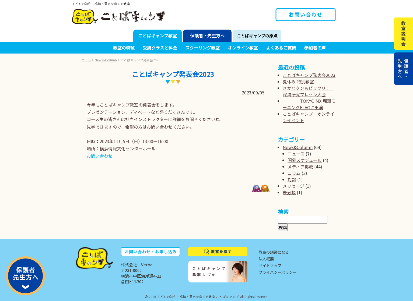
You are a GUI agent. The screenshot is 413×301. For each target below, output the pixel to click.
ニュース (296, 153)
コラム (294, 173)
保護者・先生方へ (207, 35)
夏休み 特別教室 (298, 81)
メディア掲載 (300, 166)
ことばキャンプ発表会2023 (309, 75)
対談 (292, 179)
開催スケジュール (305, 160)
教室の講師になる (274, 252)
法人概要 (266, 258)
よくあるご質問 (281, 47)
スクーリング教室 (202, 47)
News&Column (106, 60)
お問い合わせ (100, 156)
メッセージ (293, 186)
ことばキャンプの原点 (257, 35)
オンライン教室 (243, 47)
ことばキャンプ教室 (157, 35)
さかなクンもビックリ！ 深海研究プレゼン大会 (308, 91)
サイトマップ (270, 265)
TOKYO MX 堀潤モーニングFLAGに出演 (309, 104)
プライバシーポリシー (277, 272)
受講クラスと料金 (160, 47)
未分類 (289, 192)
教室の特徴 (124, 47)
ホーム (86, 60)
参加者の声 (315, 47)
